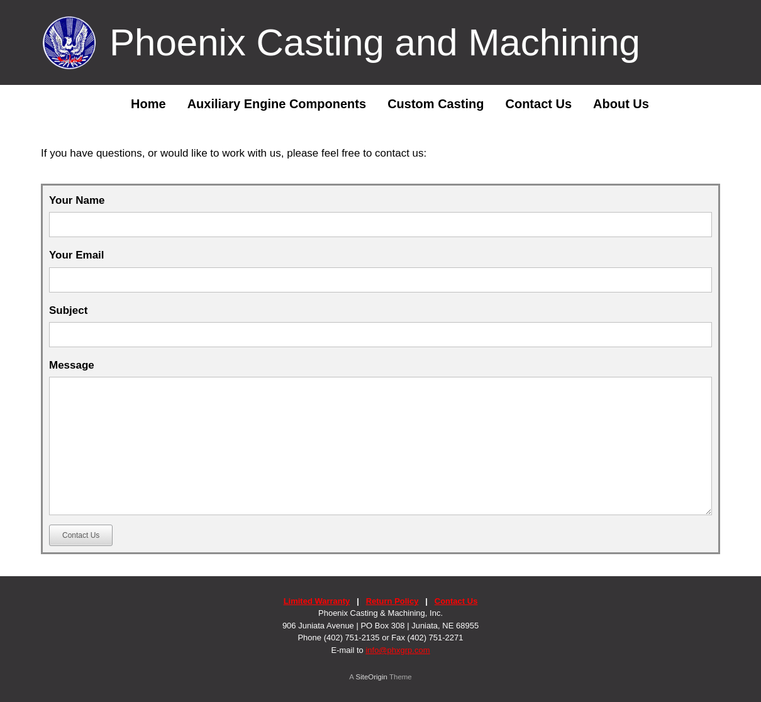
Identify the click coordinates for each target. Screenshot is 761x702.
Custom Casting (435, 104)
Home (139, 104)
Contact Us (538, 104)
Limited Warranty (317, 601)
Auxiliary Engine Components (276, 104)
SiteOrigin (371, 677)
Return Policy (392, 601)
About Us (621, 104)
